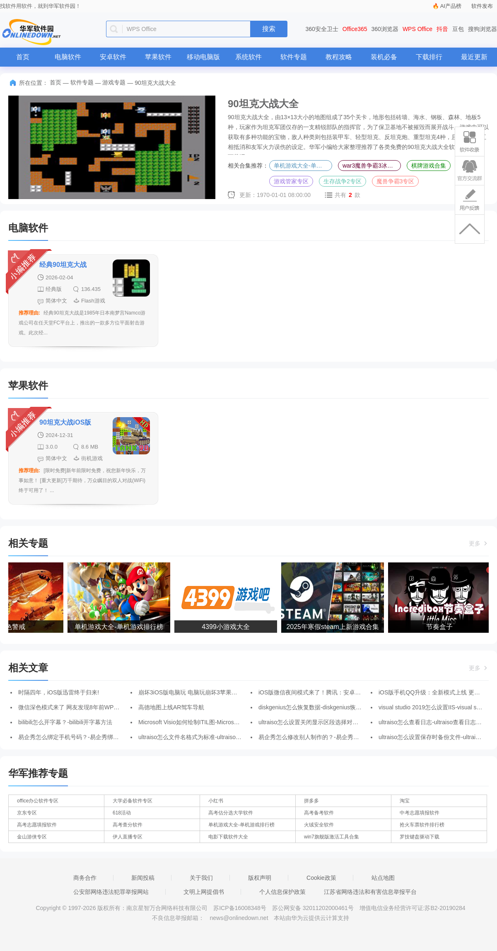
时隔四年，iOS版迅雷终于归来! (58, 692)
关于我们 (201, 878)
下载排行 (429, 56)
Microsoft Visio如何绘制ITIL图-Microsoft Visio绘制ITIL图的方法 (218, 722)
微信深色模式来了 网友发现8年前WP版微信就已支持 (86, 707)
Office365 (355, 29)
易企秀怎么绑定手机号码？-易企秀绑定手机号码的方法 (88, 737)
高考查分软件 (127, 825)
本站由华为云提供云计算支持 (311, 918)
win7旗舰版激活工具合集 (331, 837)
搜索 (268, 28)
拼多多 (311, 801)
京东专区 (27, 813)
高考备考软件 (319, 813)
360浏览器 (385, 29)
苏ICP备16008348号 (239, 908)
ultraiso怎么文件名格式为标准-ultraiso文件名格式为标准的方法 (218, 737)
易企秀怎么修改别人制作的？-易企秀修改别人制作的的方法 (334, 737)
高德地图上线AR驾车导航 (171, 707)
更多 (479, 543)
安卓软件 (113, 56)
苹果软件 (158, 56)
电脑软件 (68, 56)
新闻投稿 (142, 878)
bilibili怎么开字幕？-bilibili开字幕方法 (65, 722)
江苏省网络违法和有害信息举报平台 (370, 892)
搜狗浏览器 (482, 29)
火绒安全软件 (319, 825)
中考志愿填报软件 (419, 813)
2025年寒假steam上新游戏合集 (335, 626)
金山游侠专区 (32, 837)
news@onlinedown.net (239, 918)
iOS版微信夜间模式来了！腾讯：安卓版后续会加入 (324, 692)
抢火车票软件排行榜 (422, 825)
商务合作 (85, 878)
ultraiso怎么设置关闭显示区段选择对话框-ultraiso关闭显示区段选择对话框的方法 (362, 722)
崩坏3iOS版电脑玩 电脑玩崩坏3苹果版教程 (193, 692)
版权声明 (259, 878)
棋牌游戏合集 (428, 165)
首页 (22, 56)
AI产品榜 (450, 6)
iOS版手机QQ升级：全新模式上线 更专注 (432, 692)
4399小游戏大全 (228, 626)
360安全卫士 (322, 29)
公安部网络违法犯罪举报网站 (111, 892)
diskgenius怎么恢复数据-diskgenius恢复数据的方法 (324, 707)
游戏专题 (113, 82)
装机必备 (384, 56)
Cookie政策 (321, 878)
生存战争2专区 (342, 181)
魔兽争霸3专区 (395, 181)
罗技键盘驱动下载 (419, 837)
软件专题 (293, 56)
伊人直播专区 (127, 837)
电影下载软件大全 (228, 837)
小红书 (215, 801)
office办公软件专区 (37, 801)
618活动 (122, 813)
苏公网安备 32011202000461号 (313, 908)
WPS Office (417, 29)
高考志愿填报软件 (37, 825)
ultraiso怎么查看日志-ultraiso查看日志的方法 (436, 722)
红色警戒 (14, 626)
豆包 (458, 29)
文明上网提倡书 (203, 892)
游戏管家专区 (291, 181)
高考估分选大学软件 (230, 813)
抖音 (442, 29)
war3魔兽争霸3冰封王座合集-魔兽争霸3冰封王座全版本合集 (372, 165)
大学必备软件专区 (132, 801)
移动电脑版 (203, 56)
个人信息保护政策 (282, 892)
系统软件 (248, 56)
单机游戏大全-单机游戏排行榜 (303, 165)
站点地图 (383, 878)
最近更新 (474, 56)
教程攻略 (339, 56)
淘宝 (405, 801)
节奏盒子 (442, 626)
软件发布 (482, 6)
